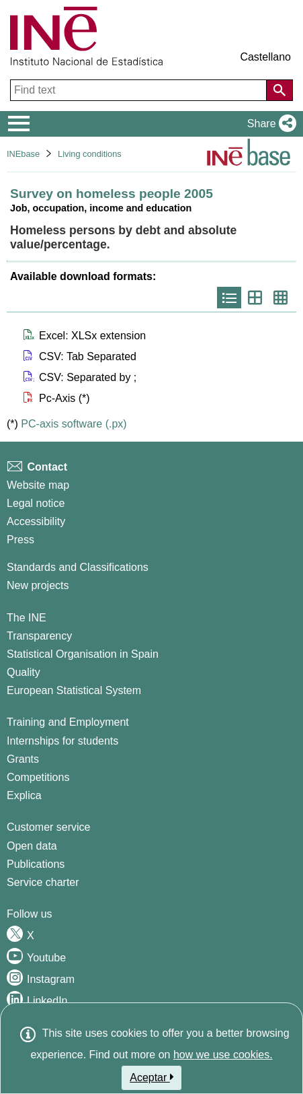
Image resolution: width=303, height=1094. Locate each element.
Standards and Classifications (77, 567)
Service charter (43, 882)
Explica (24, 795)
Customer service (48, 827)
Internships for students (62, 741)
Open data (32, 846)
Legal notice (35, 503)
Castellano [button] (265, 57)
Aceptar (151, 1077)
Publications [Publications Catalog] (35, 864)
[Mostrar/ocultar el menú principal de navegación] (19, 124)
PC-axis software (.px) (73, 424)
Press (20, 539)
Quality (23, 672)
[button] (269, 124)
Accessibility (36, 521)
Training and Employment (68, 722)
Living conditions (90, 154)
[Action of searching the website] (279, 90)
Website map (38, 485)
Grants (23, 759)
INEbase (23, 154)
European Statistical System (74, 690)
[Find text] (139, 90)
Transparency (39, 636)
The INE (26, 617)
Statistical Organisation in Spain (83, 654)
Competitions (38, 777)
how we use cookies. (223, 1054)
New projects (38, 585)
